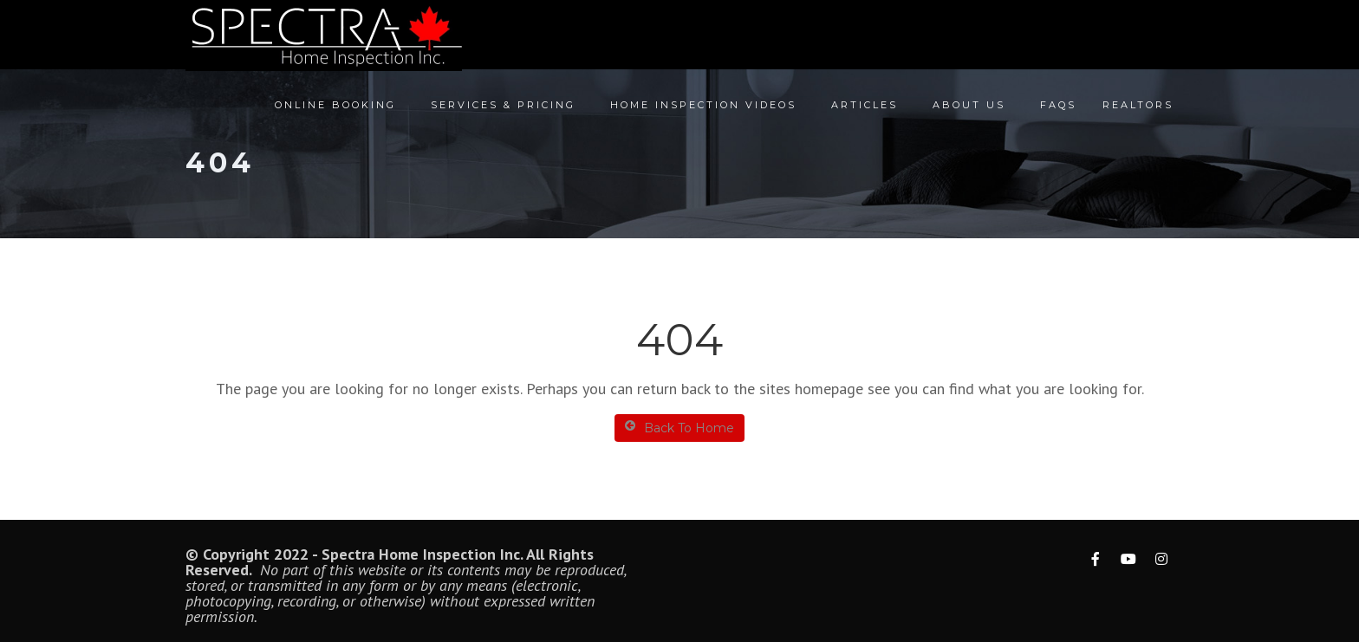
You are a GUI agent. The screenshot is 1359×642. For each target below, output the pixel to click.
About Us (969, 105)
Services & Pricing (503, 105)
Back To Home (679, 427)
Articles (864, 105)
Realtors (1138, 105)
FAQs (1058, 105)
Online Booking (335, 105)
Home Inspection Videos (703, 105)
